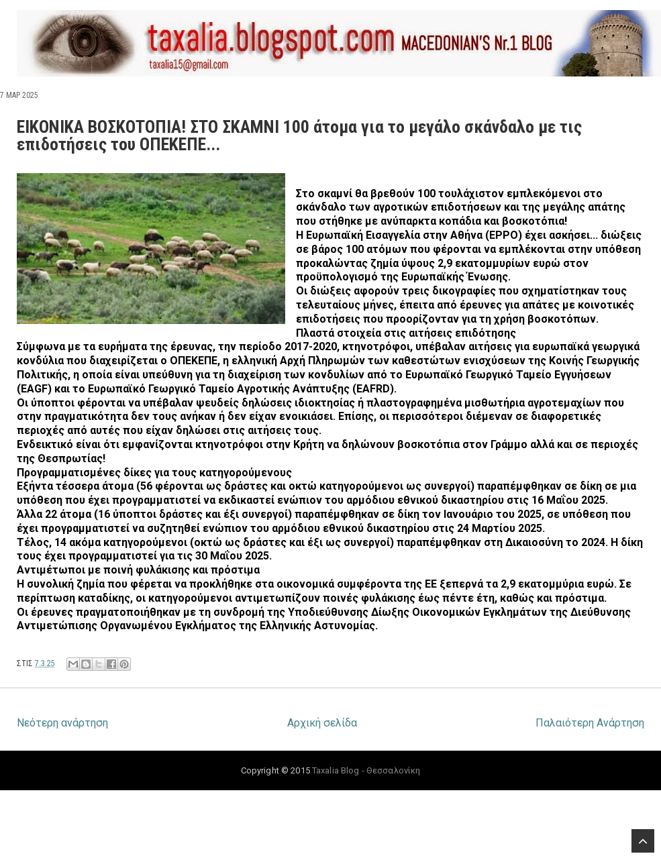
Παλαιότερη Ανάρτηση (590, 722)
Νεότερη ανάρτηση (62, 722)
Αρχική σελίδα (322, 722)
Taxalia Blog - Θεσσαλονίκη (366, 770)
